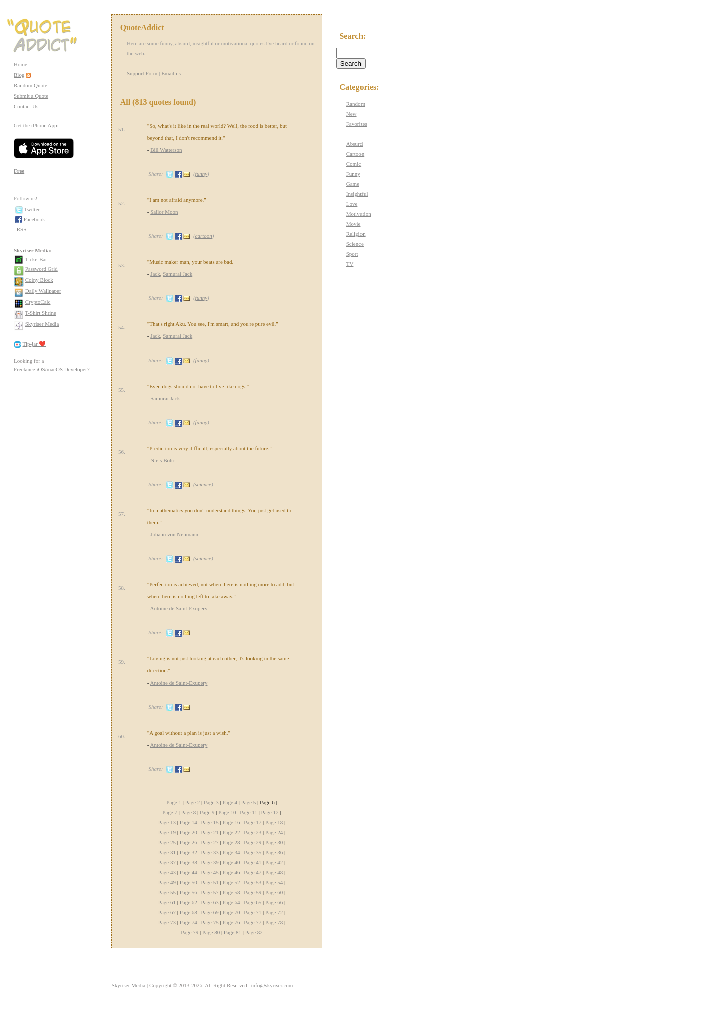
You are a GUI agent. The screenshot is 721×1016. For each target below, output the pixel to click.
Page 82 (254, 932)
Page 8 (188, 812)
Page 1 (173, 802)
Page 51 (210, 882)
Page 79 (189, 932)
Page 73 (167, 922)
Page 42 (274, 862)
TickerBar (36, 259)
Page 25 (167, 842)
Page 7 (169, 812)
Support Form (142, 73)
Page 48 (274, 872)
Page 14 (188, 822)
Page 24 (274, 832)
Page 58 (231, 892)
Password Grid (41, 269)
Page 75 (210, 922)
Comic (353, 164)
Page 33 (210, 852)
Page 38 (188, 862)
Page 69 (210, 912)
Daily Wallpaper (43, 291)
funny (201, 174)
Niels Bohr (162, 460)
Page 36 (274, 852)
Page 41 (252, 862)
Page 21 (210, 832)
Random (355, 104)
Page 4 (229, 802)
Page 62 (188, 902)
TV (350, 264)
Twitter (32, 209)
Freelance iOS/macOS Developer (50, 369)
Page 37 (167, 862)
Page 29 (252, 842)
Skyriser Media (42, 324)
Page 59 (252, 892)
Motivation (358, 214)
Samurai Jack (177, 274)
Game (352, 184)
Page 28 (231, 842)
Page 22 (231, 832)
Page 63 (210, 902)
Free (19, 171)
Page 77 (252, 922)
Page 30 (274, 842)
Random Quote (30, 85)
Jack (155, 274)
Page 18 (274, 822)
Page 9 (207, 812)
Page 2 (192, 802)
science (203, 484)
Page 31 (167, 852)
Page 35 (252, 852)
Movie (353, 224)
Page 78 (274, 922)
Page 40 (231, 862)
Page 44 (188, 872)
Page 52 (231, 882)
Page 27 (210, 842)
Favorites (356, 124)
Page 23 (252, 832)
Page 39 (210, 862)
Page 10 (227, 812)
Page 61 (167, 902)
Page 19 (167, 832)
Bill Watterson (166, 150)
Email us (171, 73)
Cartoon (355, 154)
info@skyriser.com (272, 985)
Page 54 (274, 882)
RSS (22, 229)
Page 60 (274, 892)
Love (352, 204)
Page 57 (210, 892)
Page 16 (231, 822)
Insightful (357, 194)
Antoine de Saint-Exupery (179, 608)
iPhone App (44, 125)
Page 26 (188, 842)
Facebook (34, 219)
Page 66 (274, 902)
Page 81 (232, 932)
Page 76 (231, 922)
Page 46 (231, 872)
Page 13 (167, 822)
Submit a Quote (31, 96)
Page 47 (252, 872)
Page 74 (188, 922)
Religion (356, 234)
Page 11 (248, 812)
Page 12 (270, 812)
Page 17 (252, 822)
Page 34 (231, 852)
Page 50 (188, 882)
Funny (353, 174)
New (351, 114)
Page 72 (274, 912)
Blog (19, 75)
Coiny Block (39, 280)
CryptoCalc (38, 302)
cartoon (203, 236)
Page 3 (211, 802)
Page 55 (167, 892)
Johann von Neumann (174, 534)
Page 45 (210, 872)
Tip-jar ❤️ (34, 344)
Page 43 (167, 872)
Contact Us (26, 106)
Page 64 (231, 902)
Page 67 (167, 912)
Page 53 (252, 882)
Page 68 (188, 912)
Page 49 (167, 882)
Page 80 (211, 932)
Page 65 (252, 902)
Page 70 (231, 912)
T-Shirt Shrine (40, 313)
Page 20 (188, 832)
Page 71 (252, 912)
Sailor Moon (164, 212)
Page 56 (188, 892)
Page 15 (210, 822)
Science (355, 244)
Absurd (354, 144)
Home (20, 64)
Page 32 (188, 852)
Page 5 (248, 802)
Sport (352, 254)
